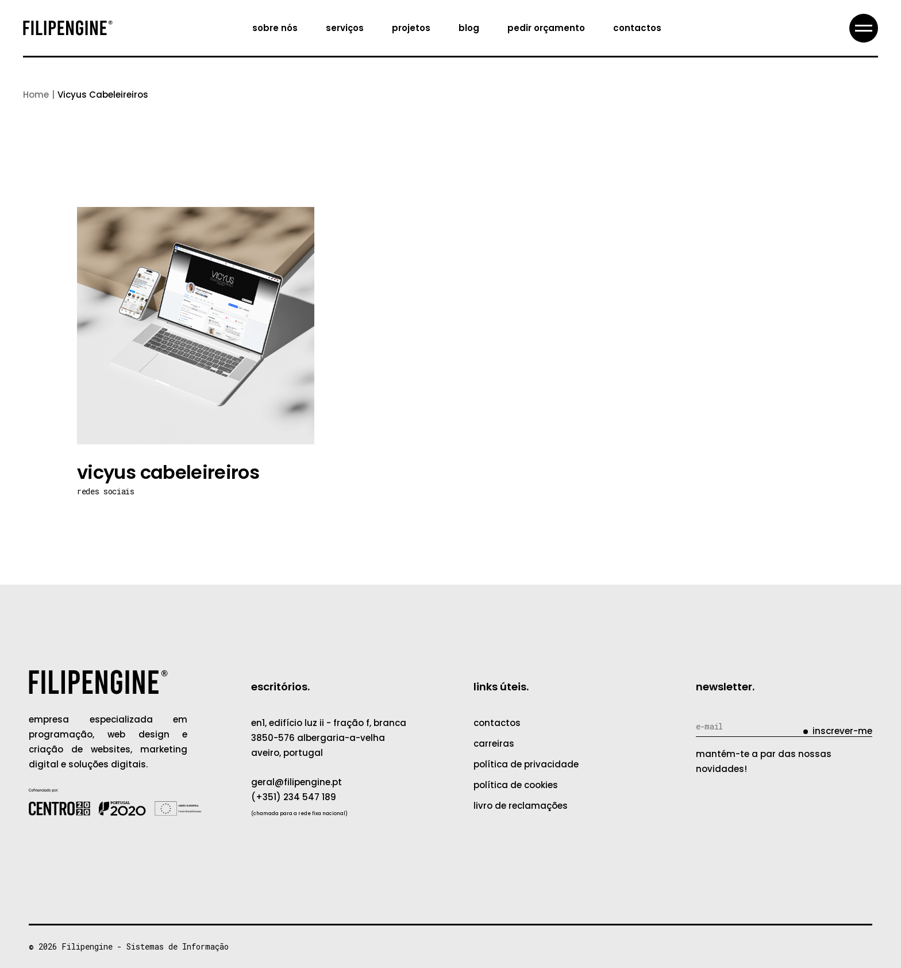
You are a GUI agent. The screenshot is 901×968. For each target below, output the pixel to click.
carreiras (493, 743)
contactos (497, 723)
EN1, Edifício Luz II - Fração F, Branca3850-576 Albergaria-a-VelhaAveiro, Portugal (328, 738)
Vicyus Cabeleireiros (168, 472)
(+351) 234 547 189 (293, 797)
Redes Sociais (105, 491)
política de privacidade (526, 764)
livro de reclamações (520, 806)
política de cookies (515, 785)
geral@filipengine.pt (296, 782)
